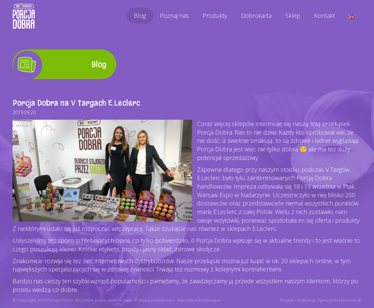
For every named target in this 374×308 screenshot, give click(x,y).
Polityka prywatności (154, 300)
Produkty (215, 15)
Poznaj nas (174, 15)
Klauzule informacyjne (199, 300)
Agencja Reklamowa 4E (339, 300)
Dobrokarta (256, 15)
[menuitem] (351, 17)
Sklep (292, 15)
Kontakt (324, 15)
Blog (140, 15)
